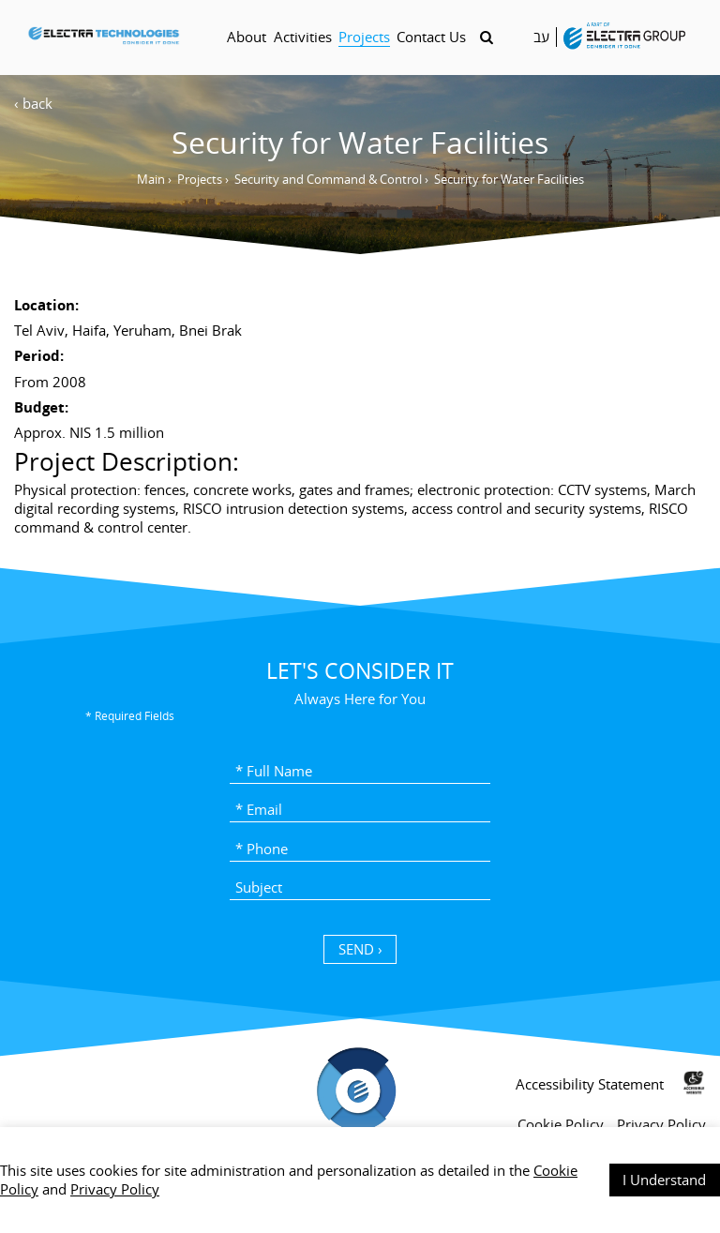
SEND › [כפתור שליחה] (360, 949)
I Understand (664, 1179)
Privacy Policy (114, 1189)
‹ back (33, 103)
